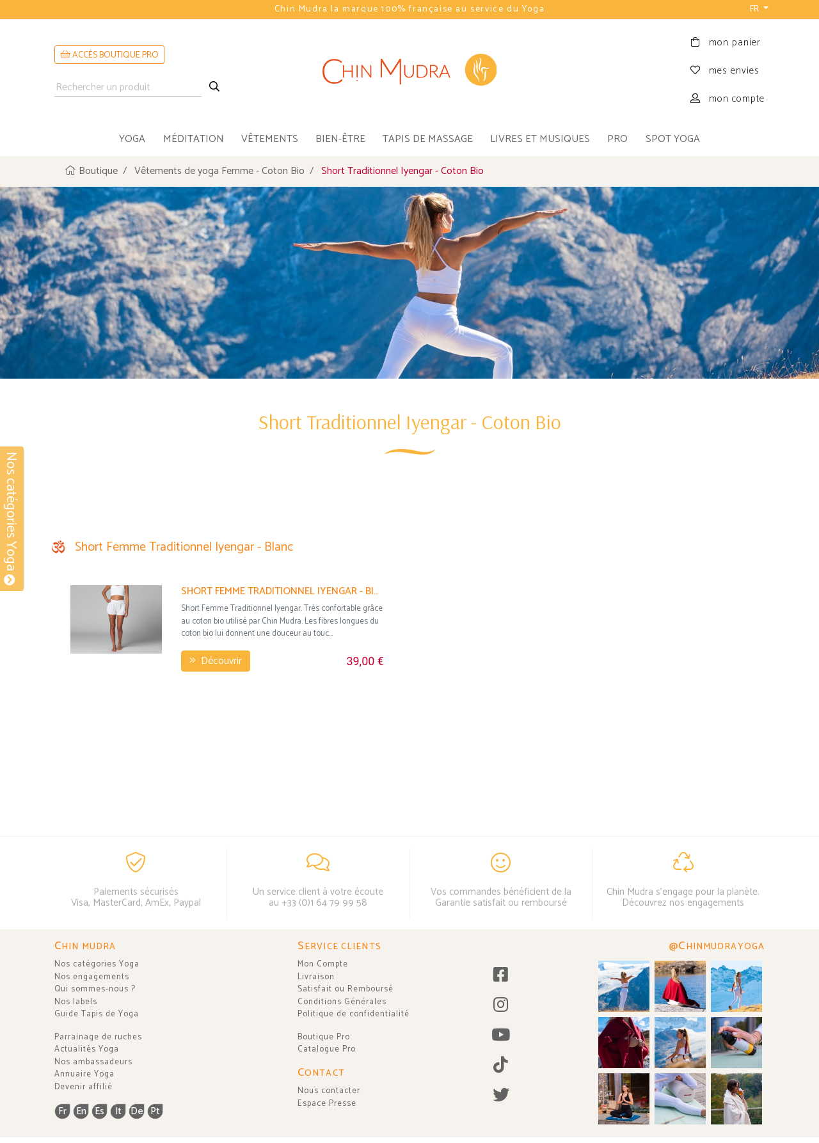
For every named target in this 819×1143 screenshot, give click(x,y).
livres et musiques (540, 139)
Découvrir (215, 721)
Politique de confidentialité (354, 1014)
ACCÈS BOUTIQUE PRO (109, 55)
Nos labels (75, 1002)
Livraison (316, 977)
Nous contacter (329, 1091)
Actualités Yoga (86, 1049)
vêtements (269, 139)
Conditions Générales (342, 1002)
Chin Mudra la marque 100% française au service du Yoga (409, 9)
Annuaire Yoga (84, 1074)
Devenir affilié (83, 1087)
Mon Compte (323, 964)
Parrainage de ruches (98, 1037)
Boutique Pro (324, 1037)
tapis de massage (428, 139)
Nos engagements (91, 977)
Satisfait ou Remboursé (346, 989)
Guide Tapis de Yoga (96, 1014)
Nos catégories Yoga (96, 964)
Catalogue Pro (327, 1049)
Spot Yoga (673, 139)
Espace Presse (327, 1103)
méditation (193, 139)
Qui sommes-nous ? (95, 989)
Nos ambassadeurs (93, 1062)
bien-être (340, 139)
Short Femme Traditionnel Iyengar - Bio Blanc (282, 652)
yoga (132, 139)
